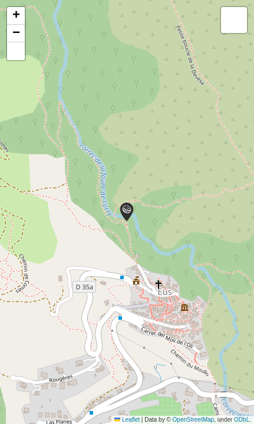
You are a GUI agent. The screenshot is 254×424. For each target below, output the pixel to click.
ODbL (241, 419)
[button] (126, 212)
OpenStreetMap (194, 419)
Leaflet (127, 419)
